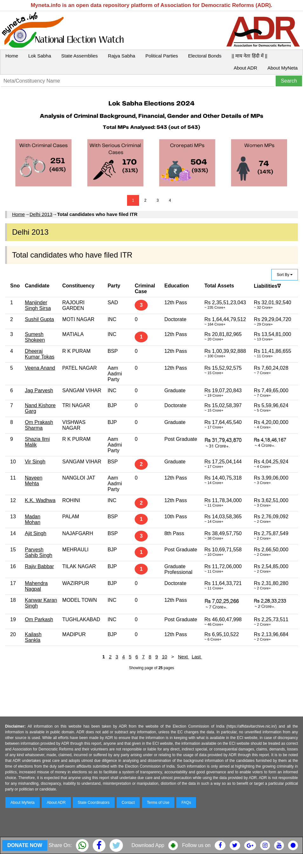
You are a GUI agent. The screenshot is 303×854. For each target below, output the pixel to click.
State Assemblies (79, 55)
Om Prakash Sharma (39, 425)
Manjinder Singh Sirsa (38, 305)
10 (164, 656)
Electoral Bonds (204, 55)
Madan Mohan (32, 519)
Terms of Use (158, 802)
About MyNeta (282, 68)
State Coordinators (94, 802)
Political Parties (161, 55)
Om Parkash (39, 619)
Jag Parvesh (39, 390)
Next (183, 656)
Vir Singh (35, 461)
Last (197, 656)
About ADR (245, 68)
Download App (147, 845)
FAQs (186, 802)
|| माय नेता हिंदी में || (249, 55)
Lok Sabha (39, 55)
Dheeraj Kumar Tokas (39, 354)
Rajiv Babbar (39, 566)
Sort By (285, 274)
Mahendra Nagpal (36, 586)
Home (11, 55)
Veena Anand (40, 368)
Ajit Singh (35, 533)
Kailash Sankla (33, 637)
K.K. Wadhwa (40, 500)
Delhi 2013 (41, 214)
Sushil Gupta (39, 319)
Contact (128, 802)
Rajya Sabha (121, 55)
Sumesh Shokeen (35, 337)
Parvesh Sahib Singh (38, 552)
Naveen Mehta (33, 480)
